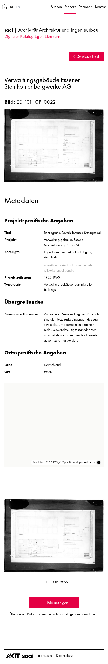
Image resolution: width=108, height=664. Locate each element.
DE (12, 7)
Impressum (44, 655)
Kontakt (100, 6)
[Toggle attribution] (98, 462)
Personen (85, 6)
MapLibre (38, 462)
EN (18, 7)
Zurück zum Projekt (86, 56)
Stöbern (70, 6)
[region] (54, 425)
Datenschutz (64, 655)
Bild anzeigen (54, 602)
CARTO (53, 462)
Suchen (56, 6)
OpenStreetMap (71, 462)
